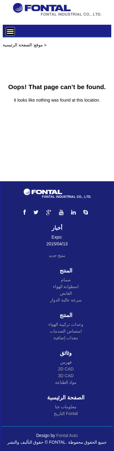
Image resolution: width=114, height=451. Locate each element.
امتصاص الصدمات (66, 331)
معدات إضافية (66, 337)
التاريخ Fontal (66, 413)
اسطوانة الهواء (66, 286)
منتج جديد (57, 255)
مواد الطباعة (66, 382)
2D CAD (66, 368)
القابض (66, 293)
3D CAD (66, 375)
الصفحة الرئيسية (17, 44)
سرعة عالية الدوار (66, 300)
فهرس (66, 362)
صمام (66, 279)
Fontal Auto (67, 435)
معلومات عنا (66, 406)
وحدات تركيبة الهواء (65, 324)
